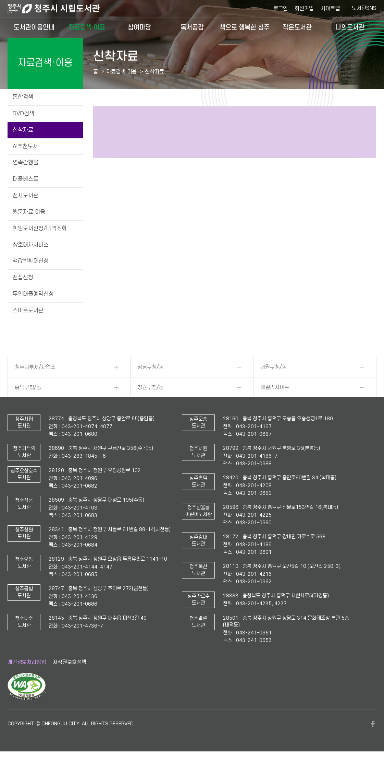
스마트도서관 (28, 310)
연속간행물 (25, 163)
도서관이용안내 (34, 27)
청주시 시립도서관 (59, 8)
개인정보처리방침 (27, 662)
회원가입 (304, 8)
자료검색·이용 (87, 27)
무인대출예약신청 (33, 294)
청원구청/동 (150, 387)
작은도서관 (297, 27)
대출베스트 (25, 179)
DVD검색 (23, 113)
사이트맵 (330, 8)
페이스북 (373, 724)
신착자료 (23, 130)
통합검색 (23, 97)
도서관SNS (364, 8)
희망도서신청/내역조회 (39, 228)
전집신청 (23, 277)
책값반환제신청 (31, 261)
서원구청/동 (273, 367)
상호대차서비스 (31, 245)
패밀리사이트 (274, 387)
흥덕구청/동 (28, 387)
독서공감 (192, 27)
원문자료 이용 (29, 212)
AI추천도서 (25, 146)
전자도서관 (25, 195)
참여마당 (139, 27)
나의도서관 (349, 27)
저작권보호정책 (69, 662)
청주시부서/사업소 (35, 367)
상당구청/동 (150, 367)
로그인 (280, 8)
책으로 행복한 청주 (245, 27)
